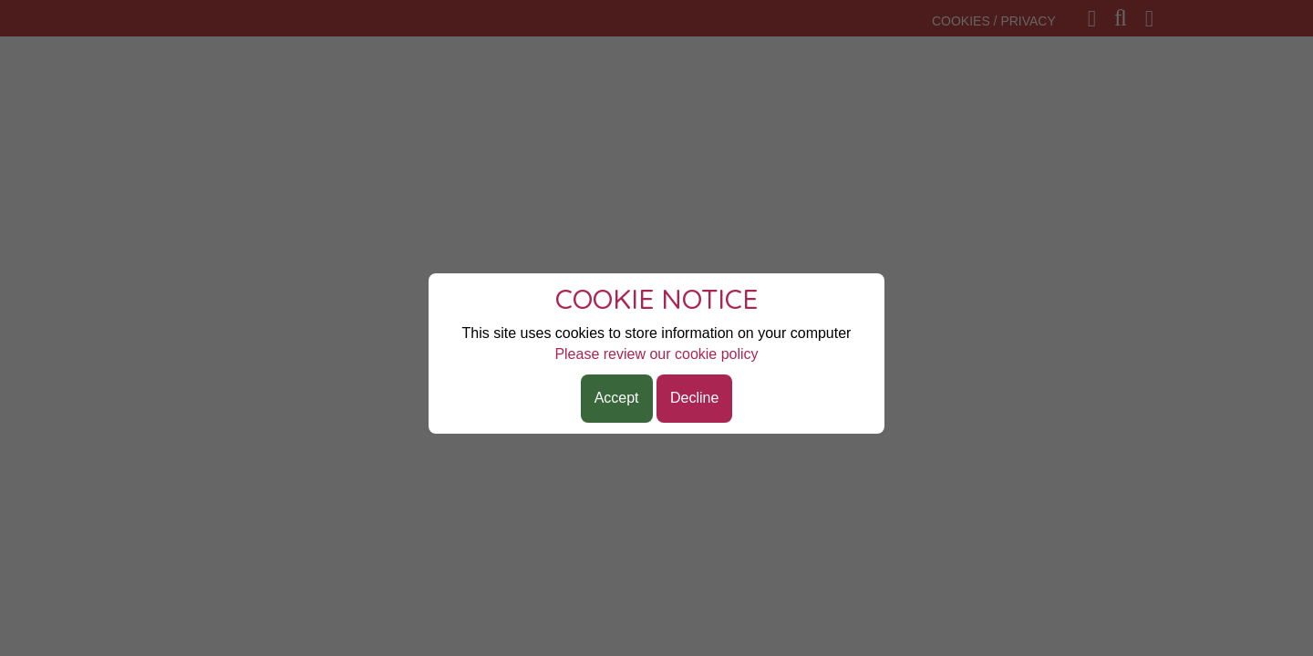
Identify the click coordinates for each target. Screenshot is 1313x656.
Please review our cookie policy (656, 354)
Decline (694, 397)
